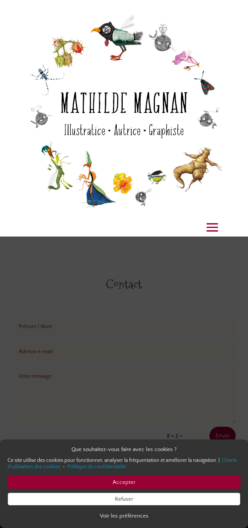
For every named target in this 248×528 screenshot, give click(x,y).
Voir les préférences (124, 516)
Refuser (124, 499)
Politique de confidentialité (96, 467)
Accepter (124, 482)
